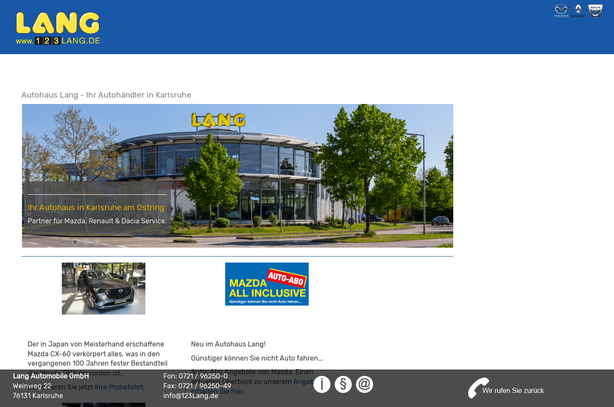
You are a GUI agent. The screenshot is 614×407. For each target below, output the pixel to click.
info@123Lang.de (492, 368)
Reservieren (389, 341)
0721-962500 (510, 360)
